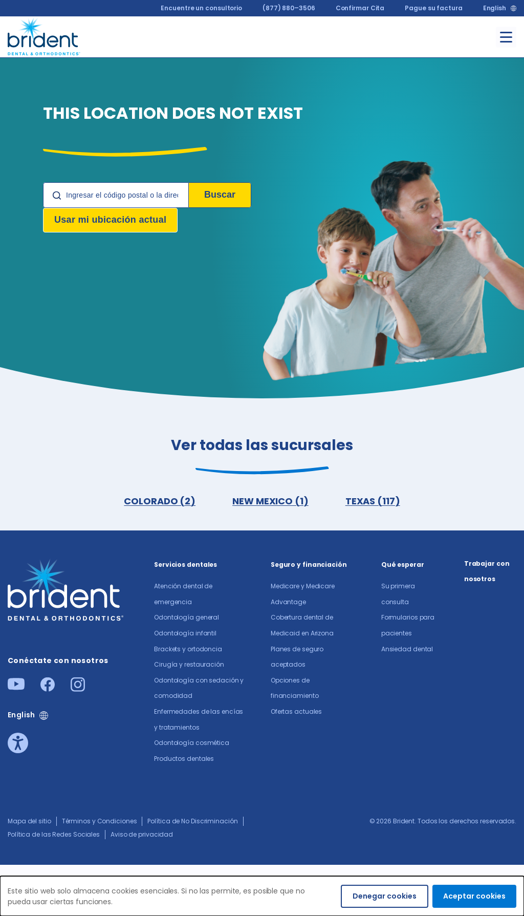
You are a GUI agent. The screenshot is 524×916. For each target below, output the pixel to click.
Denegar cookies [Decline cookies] (385, 896)
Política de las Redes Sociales (54, 834)
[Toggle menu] (506, 37)
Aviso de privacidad (142, 834)
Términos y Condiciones (99, 821)
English (494, 8)
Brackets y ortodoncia (188, 649)
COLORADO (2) (159, 501)
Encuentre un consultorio (201, 8)
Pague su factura (433, 8)
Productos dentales (184, 758)
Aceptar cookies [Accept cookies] (474, 896)
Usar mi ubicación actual (110, 220)
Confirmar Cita (360, 8)
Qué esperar (402, 564)
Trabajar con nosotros (487, 571)
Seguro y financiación (309, 564)
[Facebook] (47, 688)
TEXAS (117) (372, 501)
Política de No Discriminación (192, 821)
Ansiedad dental (407, 649)
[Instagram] (78, 688)
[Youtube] (16, 686)
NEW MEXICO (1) (270, 501)
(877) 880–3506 (289, 8)
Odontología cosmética (191, 742)
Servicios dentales (185, 564)
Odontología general (186, 617)
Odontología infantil (185, 633)
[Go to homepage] (44, 35)
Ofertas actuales (296, 711)
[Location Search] (116, 195)
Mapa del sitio (29, 821)
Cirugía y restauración (189, 664)
